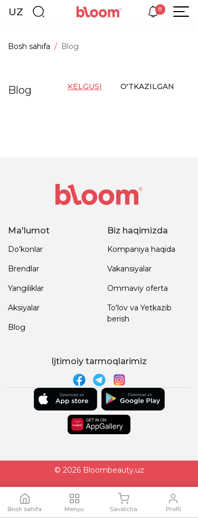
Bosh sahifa (29, 46)
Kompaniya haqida (141, 249)
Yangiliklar (26, 288)
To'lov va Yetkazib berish (139, 313)
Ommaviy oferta (137, 288)
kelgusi (85, 86)
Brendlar (23, 268)
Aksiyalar (24, 307)
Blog (16, 327)
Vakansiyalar (129, 268)
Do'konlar (25, 249)
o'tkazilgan (146, 86)
